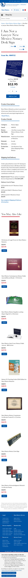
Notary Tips (5, 544)
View (4, 250)
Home (3, 23)
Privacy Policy (6, 519)
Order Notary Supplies (8, 531)
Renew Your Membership (19, 534)
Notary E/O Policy (18, 521)
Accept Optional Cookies (8, 572)
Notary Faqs (5, 540)
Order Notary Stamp (7, 528)
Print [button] (22, 49)
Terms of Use (4, 570)
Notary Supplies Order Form (20, 543)
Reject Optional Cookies (8, 575)
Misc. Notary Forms (18, 544)
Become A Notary (6, 543)
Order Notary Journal (7, 533)
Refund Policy (6, 522)
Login (15, 528)
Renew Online (17, 519)
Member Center (17, 530)
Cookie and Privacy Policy (16, 570)
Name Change (17, 541)
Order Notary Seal (7, 530)
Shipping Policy (6, 521)
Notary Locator (6, 541)
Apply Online (17, 518)
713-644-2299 (15, 1)
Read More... (6, 116)
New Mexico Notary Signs (13, 23)
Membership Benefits (19, 531)
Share (13, 46)
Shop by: (8, 15)
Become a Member (18, 533)
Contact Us (24, 1)
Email (22, 46)
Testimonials (5, 546)
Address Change (18, 540)
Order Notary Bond (7, 534)
